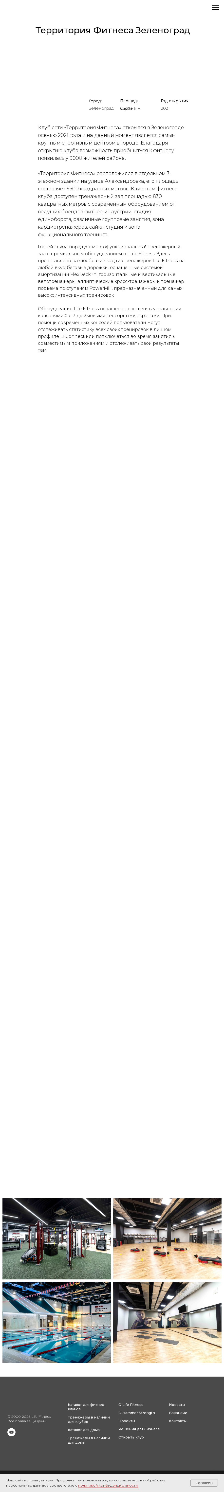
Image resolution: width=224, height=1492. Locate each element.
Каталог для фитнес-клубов (86, 1406)
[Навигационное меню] (215, 7)
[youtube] (11, 1435)
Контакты (178, 1421)
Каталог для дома (84, 1430)
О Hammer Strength (136, 1413)
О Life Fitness (130, 1404)
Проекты (126, 1421)
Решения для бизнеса (139, 1429)
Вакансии (178, 1413)
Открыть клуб (131, 1437)
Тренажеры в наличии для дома (89, 1440)
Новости (177, 1404)
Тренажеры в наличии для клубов (89, 1419)
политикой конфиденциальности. (108, 1485)
